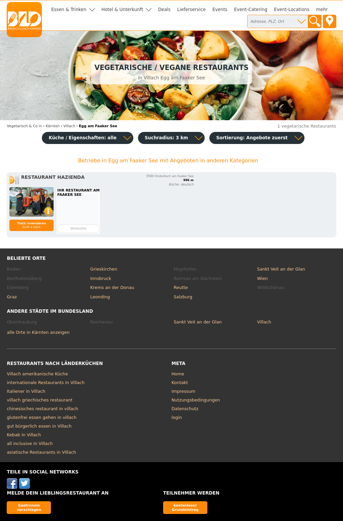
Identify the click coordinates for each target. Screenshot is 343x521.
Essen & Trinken (68, 9)
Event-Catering (250, 9)
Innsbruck (100, 278)
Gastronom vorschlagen (29, 507)
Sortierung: (251, 137)
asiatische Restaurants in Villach (41, 452)
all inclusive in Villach (30, 443)
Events (219, 9)
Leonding (100, 296)
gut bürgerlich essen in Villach (39, 426)
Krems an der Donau (112, 287)
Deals (164, 9)
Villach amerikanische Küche (37, 373)
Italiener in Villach (26, 391)
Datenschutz (185, 408)
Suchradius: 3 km (166, 137)
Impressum (183, 391)
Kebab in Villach (24, 434)
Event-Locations (292, 9)
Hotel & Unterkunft (122, 9)
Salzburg (183, 296)
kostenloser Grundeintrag (185, 507)
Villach (264, 321)
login (177, 417)
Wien (262, 278)
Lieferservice (191, 9)
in (24, 126)
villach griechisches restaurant (39, 399)
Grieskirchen (103, 269)
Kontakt (180, 382)
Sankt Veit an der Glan (281, 269)
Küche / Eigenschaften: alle (83, 137)
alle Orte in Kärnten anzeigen (38, 332)
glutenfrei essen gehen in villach (41, 417)
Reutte (181, 287)
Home (178, 373)
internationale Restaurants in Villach (45, 382)
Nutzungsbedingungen (196, 399)
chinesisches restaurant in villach (42, 408)
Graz (12, 296)
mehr (322, 9)
